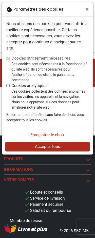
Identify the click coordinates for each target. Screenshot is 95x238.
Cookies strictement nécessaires (40, 58)
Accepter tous (47, 146)
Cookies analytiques (29, 85)
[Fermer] (87, 9)
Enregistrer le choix (47, 134)
